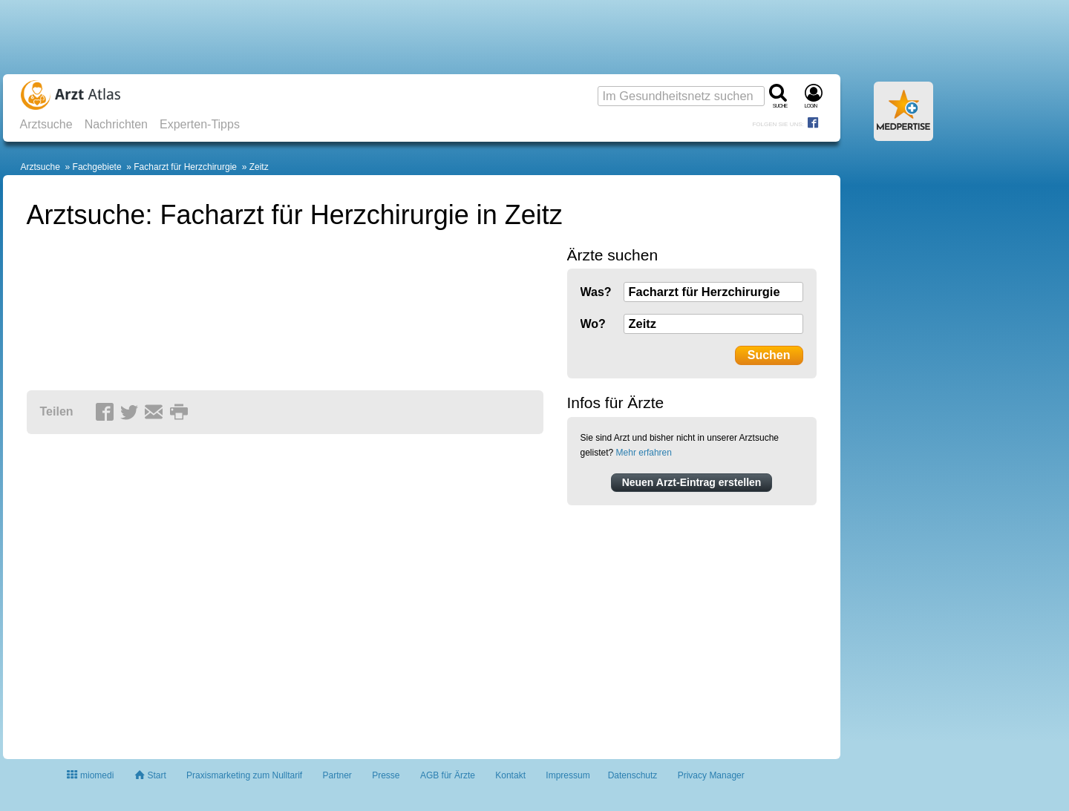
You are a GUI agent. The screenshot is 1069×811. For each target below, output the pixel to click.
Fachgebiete (97, 167)
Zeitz (259, 167)
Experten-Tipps (200, 124)
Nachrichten (116, 124)
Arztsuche (46, 124)
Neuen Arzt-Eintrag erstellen (692, 482)
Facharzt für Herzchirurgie (185, 167)
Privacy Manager (711, 775)
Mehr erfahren (644, 452)
